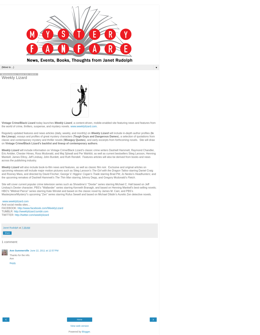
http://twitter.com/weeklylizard (32, 215)
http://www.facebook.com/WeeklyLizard (40, 208)
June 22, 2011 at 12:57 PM (44, 250)
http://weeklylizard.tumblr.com (31, 211)
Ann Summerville (19, 250)
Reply (13, 263)
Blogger (86, 331)
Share (7, 233)
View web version (79, 326)
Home (79, 319)
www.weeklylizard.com (83, 126)
